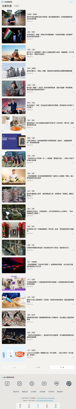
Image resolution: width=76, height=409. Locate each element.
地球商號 (51, 392)
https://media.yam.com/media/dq (45, 398)
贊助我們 (60, 392)
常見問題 (42, 392)
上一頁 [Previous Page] (14, 367)
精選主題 (25, 392)
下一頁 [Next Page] (62, 367)
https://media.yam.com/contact (44, 400)
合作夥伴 (33, 392)
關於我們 (16, 392)
